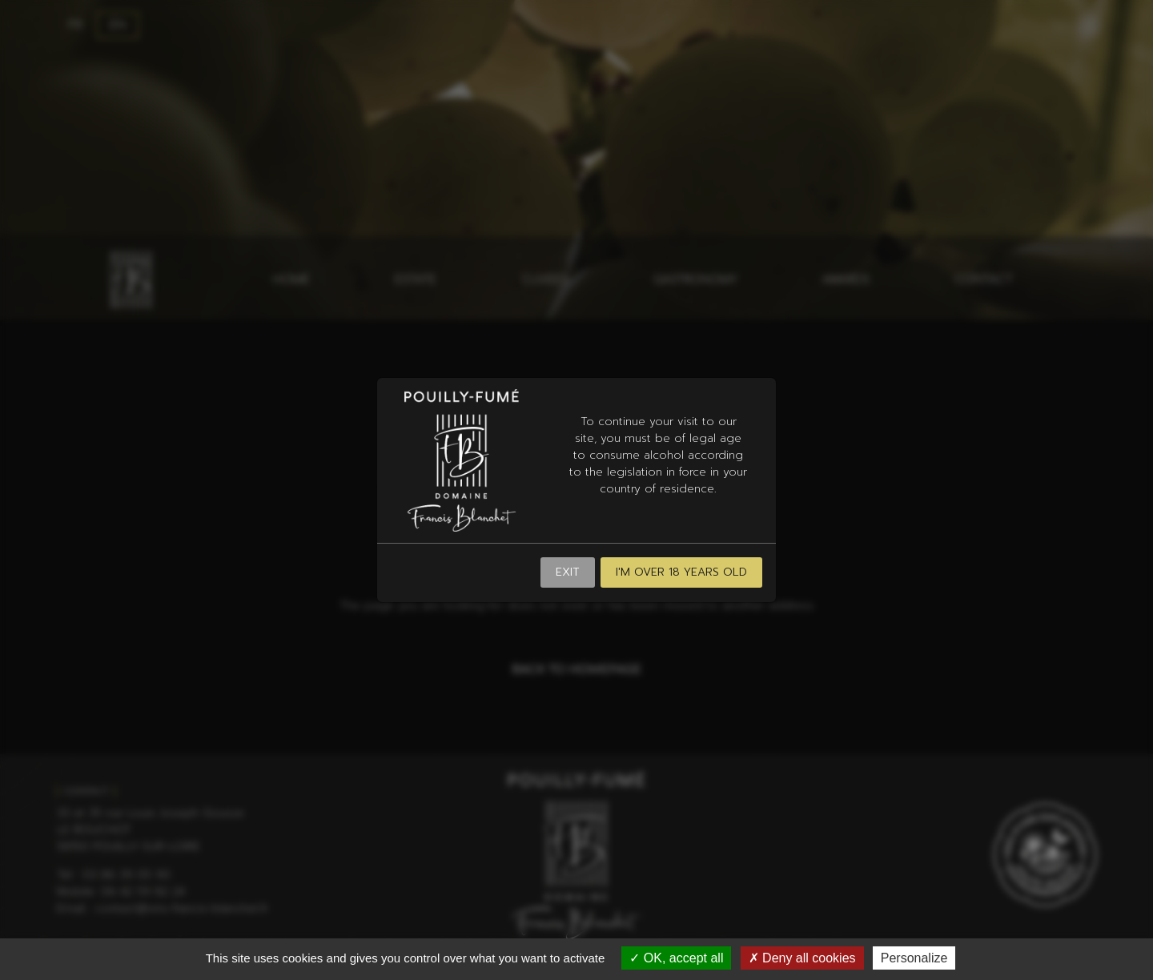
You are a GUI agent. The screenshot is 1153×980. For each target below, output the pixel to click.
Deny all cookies (802, 958)
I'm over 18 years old (681, 572)
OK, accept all (676, 958)
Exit (568, 572)
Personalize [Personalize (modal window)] (914, 958)
